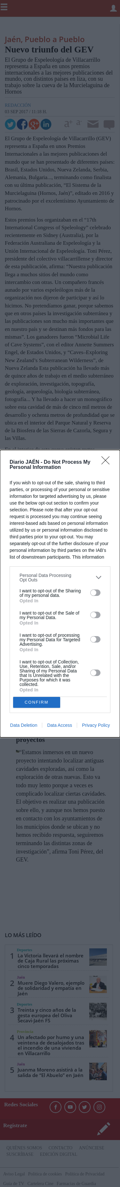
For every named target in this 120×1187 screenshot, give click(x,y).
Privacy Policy (96, 725)
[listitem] (60, 577)
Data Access (59, 725)
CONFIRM (37, 702)
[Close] (107, 462)
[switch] (95, 592)
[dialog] (60, 593)
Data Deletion (23, 725)
